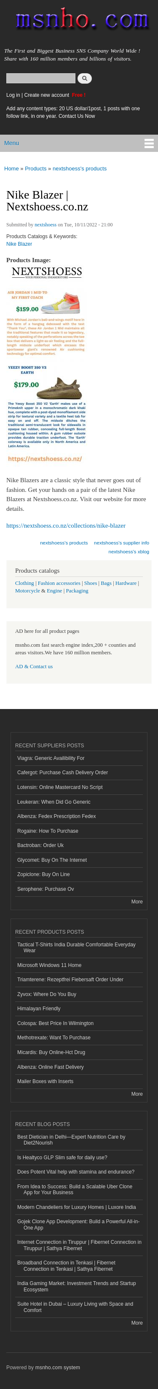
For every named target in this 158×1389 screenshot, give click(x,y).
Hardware (126, 583)
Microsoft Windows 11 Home (49, 965)
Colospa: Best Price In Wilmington (55, 1023)
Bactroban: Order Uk (40, 845)
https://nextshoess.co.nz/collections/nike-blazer (66, 525)
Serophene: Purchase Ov (45, 889)
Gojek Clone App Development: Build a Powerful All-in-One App (78, 1224)
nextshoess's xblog (129, 551)
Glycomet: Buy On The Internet (52, 860)
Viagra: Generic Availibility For (50, 758)
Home (11, 168)
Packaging (77, 591)
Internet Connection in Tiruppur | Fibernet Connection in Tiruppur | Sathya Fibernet (79, 1245)
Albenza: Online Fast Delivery (50, 1067)
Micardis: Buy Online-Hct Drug (51, 1052)
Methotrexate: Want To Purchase (54, 1038)
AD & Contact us (34, 666)
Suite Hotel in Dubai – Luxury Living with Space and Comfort (75, 1307)
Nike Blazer (19, 244)
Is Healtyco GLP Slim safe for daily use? (62, 1158)
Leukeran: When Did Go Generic (54, 802)
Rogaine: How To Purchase (47, 831)
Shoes (90, 583)
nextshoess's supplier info (121, 542)
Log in (13, 95)
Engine (54, 591)
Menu (11, 143)
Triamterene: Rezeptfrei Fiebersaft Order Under (70, 980)
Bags (106, 583)
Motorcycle (27, 591)
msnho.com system (57, 1367)
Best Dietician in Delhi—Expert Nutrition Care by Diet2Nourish (71, 1140)
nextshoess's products (80, 168)
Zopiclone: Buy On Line (43, 874)
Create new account (47, 95)
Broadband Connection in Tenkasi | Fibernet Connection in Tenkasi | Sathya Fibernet (66, 1266)
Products (35, 168)
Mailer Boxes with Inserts (45, 1081)
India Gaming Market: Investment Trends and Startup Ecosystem (76, 1286)
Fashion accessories (59, 583)
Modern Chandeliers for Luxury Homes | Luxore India (76, 1207)
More (137, 902)
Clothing (24, 583)
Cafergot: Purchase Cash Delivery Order (62, 773)
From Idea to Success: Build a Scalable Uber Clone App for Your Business (74, 1189)
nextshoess (45, 225)
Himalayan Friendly (39, 1009)
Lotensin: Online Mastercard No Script (60, 787)
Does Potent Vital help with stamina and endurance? (75, 1172)
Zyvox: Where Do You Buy (46, 994)
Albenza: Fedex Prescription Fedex (56, 816)
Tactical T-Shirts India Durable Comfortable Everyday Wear (76, 947)
